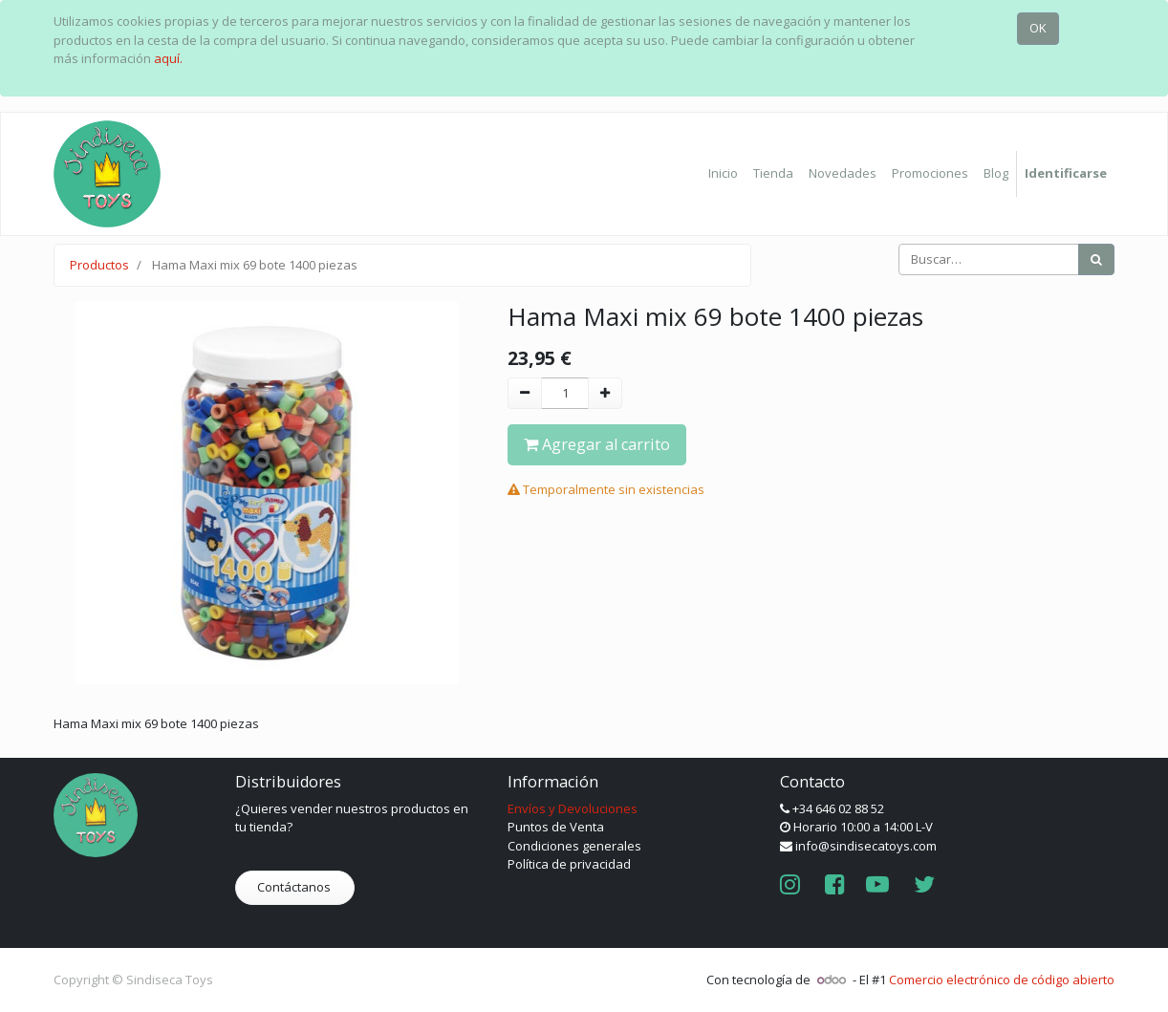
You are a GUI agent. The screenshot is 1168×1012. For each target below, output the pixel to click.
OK (1038, 27)
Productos (99, 264)
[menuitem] (723, 174)
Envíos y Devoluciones (573, 808)
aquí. (168, 58)
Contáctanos (295, 886)
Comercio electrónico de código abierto (1001, 979)
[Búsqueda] (1096, 260)
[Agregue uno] (605, 393)
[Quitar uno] (525, 393)
